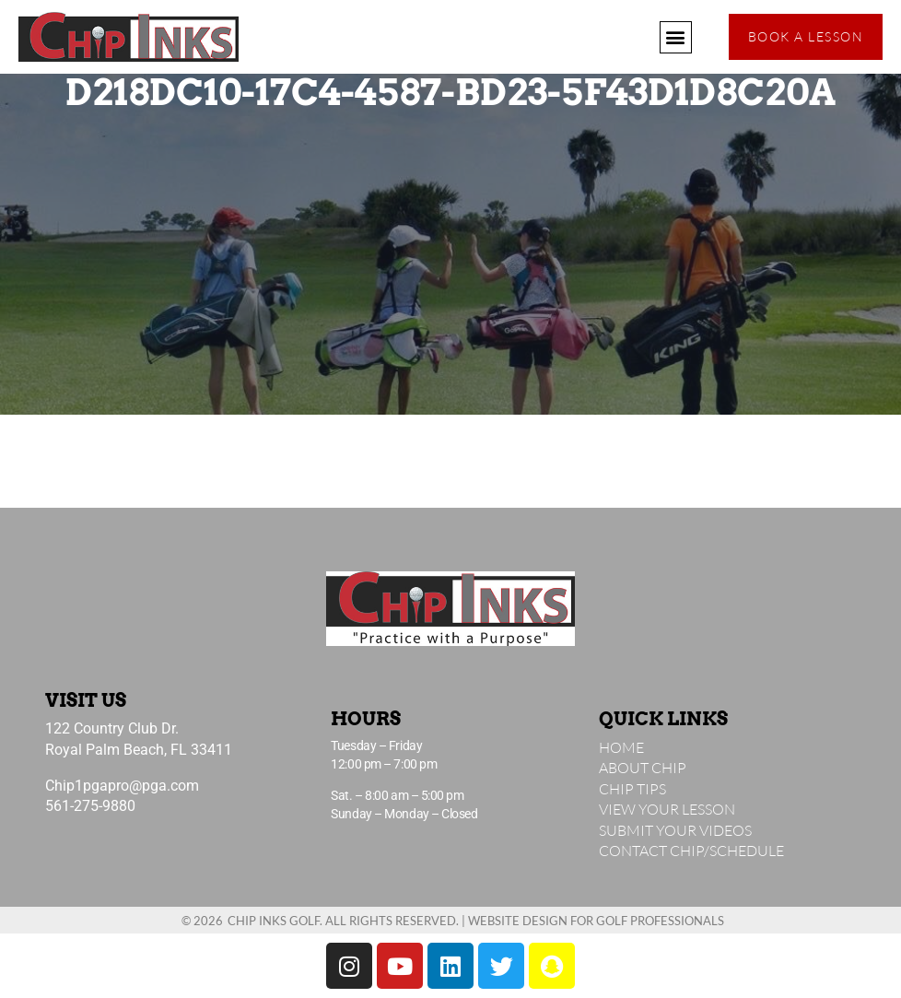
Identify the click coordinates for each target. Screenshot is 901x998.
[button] (676, 37)
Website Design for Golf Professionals (596, 920)
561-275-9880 (90, 806)
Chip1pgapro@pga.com (122, 785)
